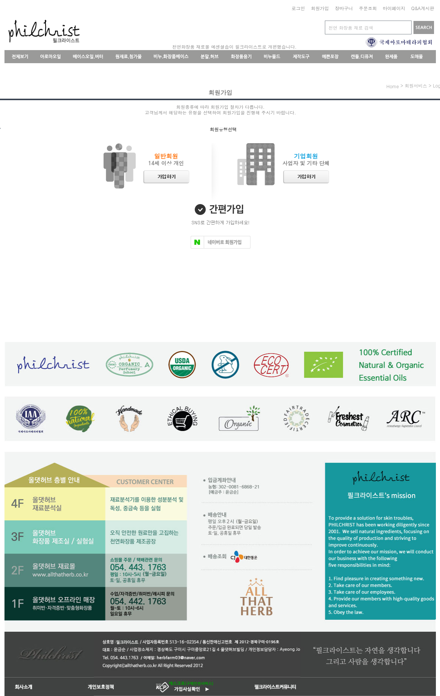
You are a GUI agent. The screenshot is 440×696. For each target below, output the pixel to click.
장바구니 (344, 8)
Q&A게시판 (422, 8)
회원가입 (320, 8)
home (392, 86)
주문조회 (368, 8)
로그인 (298, 8)
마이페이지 (394, 8)
